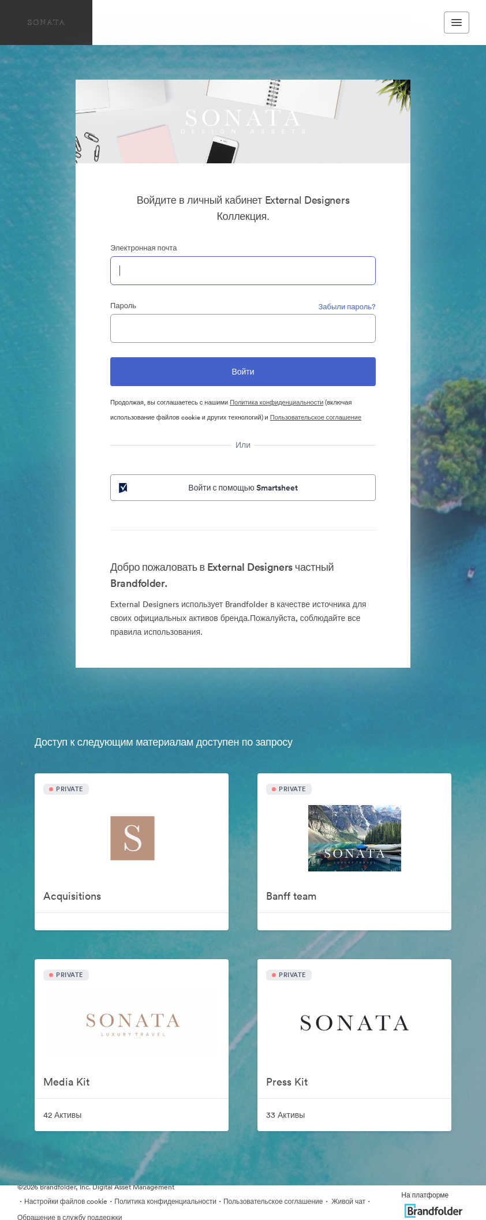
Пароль (123, 305)
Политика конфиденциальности (276, 402)
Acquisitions (72, 896)
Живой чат (348, 1201)
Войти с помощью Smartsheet (207, 487)
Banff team (291, 896)
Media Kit (66, 1081)
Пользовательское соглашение (315, 417)
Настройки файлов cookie (65, 1201)
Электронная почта (143, 248)
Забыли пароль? (347, 307)
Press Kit (287, 1081)
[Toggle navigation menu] (456, 22)
